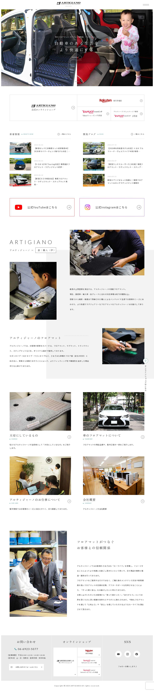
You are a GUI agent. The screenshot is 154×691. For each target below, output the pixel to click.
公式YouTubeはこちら (36, 207)
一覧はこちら (66, 134)
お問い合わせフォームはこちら (27, 667)
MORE (74, 57)
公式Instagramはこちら (106, 207)
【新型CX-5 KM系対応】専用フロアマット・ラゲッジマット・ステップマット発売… (51, 181)
